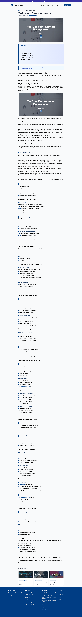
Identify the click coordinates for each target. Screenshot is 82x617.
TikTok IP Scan (27, 601)
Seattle (60, 599)
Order (52, 5)
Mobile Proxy (26, 202)
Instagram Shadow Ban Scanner (30, 602)
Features (42, 5)
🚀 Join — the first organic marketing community (41, 1)
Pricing (47, 5)
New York (60, 592)
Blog (62, 5)
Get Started (67, 5)
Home (19, 10)
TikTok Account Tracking (29, 594)
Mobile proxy (22, 484)
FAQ (17, 597)
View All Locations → (62, 603)
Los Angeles (61, 594)
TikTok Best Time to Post (29, 597)
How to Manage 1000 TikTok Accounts (48, 595)
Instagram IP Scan (28, 599)
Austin (60, 601)
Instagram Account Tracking (29, 592)
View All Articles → (45, 609)
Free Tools (57, 5)
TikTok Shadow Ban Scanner (29, 604)
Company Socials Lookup (29, 606)
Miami (60, 597)
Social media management (24, 386)
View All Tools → (27, 608)
